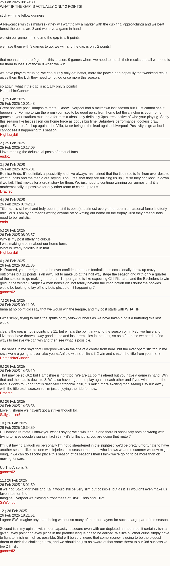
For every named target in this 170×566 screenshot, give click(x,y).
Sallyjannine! (10, 415)
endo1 (5, 156)
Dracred (6, 191)
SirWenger (8, 502)
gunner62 (7, 292)
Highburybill (9, 135)
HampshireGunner (14, 358)
